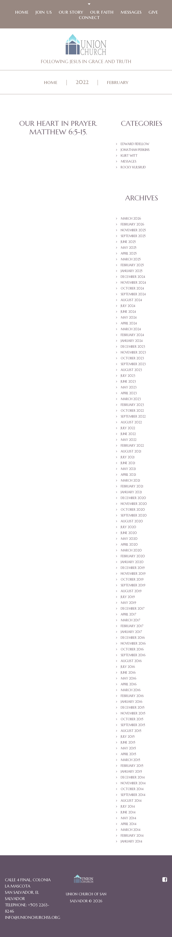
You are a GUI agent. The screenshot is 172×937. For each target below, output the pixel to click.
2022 (82, 83)
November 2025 (133, 231)
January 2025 (131, 272)
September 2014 (133, 796)
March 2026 (131, 220)
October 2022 (132, 412)
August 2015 (131, 732)
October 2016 (132, 650)
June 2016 (128, 674)
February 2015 (132, 767)
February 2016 (132, 697)
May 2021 (128, 470)
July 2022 (128, 429)
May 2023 (129, 388)
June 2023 (128, 383)
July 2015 (128, 738)
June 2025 (128, 243)
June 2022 (128, 435)
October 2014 (132, 790)
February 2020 (133, 557)
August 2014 (131, 802)
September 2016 (133, 656)
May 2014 (128, 819)
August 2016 (131, 662)
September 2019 (133, 586)
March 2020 (131, 551)
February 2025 (132, 266)
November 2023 (133, 354)
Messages (130, 12)
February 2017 (132, 627)
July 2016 (128, 668)
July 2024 (128, 307)
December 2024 (133, 278)
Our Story (70, 12)
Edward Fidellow (135, 145)
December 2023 (133, 348)
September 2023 (133, 365)
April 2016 (129, 685)
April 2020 (129, 546)
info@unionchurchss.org (32, 918)
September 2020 (134, 517)
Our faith (101, 12)
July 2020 (128, 528)
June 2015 (128, 744)
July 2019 (128, 598)
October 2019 (132, 581)
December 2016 (133, 639)
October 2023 (132, 359)
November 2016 (133, 645)
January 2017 (131, 633)
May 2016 (128, 680)
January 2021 (131, 493)
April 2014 (128, 825)
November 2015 (133, 714)
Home (21, 12)
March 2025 (131, 260)
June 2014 (128, 813)
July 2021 (128, 458)
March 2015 (130, 761)
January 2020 (132, 563)
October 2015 (132, 720)
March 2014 (130, 831)
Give (152, 12)
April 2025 (129, 255)
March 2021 (130, 482)
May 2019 (128, 604)
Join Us (43, 12)
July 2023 (128, 377)
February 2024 (132, 336)
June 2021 (128, 464)
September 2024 (133, 295)
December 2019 (133, 569)
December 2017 (132, 610)
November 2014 (133, 784)
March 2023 (131, 400)
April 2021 (128, 476)
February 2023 (132, 406)
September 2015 (133, 726)
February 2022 (132, 447)
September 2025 (133, 237)
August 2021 (131, 452)
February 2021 (132, 487)
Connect (88, 17)
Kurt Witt (129, 157)
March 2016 (131, 691)
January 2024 (132, 342)
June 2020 (129, 534)
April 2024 (129, 324)
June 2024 (128, 313)
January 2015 (131, 773)
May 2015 (128, 749)
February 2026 (132, 225)
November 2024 (133, 284)
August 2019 (131, 592)
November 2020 (134, 505)
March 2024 (131, 330)
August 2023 (131, 371)
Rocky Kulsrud (133, 168)
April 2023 (129, 394)
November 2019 (133, 575)
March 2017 (130, 621)
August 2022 (131, 423)
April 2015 (128, 755)
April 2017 (128, 615)
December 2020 (133, 499)
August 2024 (131, 301)
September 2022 (133, 418)
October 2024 (132, 289)
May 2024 (129, 319)
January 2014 (131, 843)
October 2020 (133, 511)
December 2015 (132, 709)
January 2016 (131, 703)
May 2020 (129, 540)
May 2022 (128, 441)
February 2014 (132, 837)
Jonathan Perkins (135, 151)
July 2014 (128, 808)
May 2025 (128, 249)
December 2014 (133, 778)
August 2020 (132, 522)
